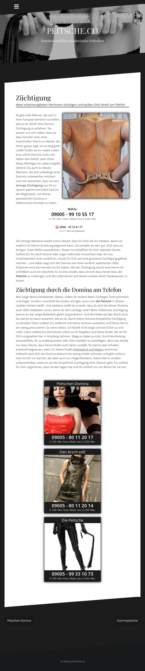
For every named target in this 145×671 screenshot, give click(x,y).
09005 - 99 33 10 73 (72, 574)
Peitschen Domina (19, 620)
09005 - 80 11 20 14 (72, 505)
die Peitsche (103, 301)
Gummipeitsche (127, 620)
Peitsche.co (72, 29)
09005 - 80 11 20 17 (72, 437)
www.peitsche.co (74, 661)
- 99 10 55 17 (72, 214)
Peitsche (21, 276)
